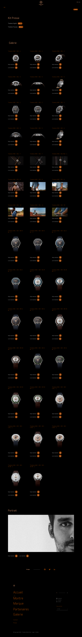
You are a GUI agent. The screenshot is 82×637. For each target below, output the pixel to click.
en (79, 2)
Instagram (59, 598)
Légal (33, 632)
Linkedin (58, 601)
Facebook (58, 600)
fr (77, 2)
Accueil (18, 592)
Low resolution (13, 67)
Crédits (37, 632)
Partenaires (21, 609)
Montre (18, 598)
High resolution (13, 64)
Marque (18, 603)
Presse (15, 623)
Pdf (20, 23)
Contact (15, 620)
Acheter (75, 9)
